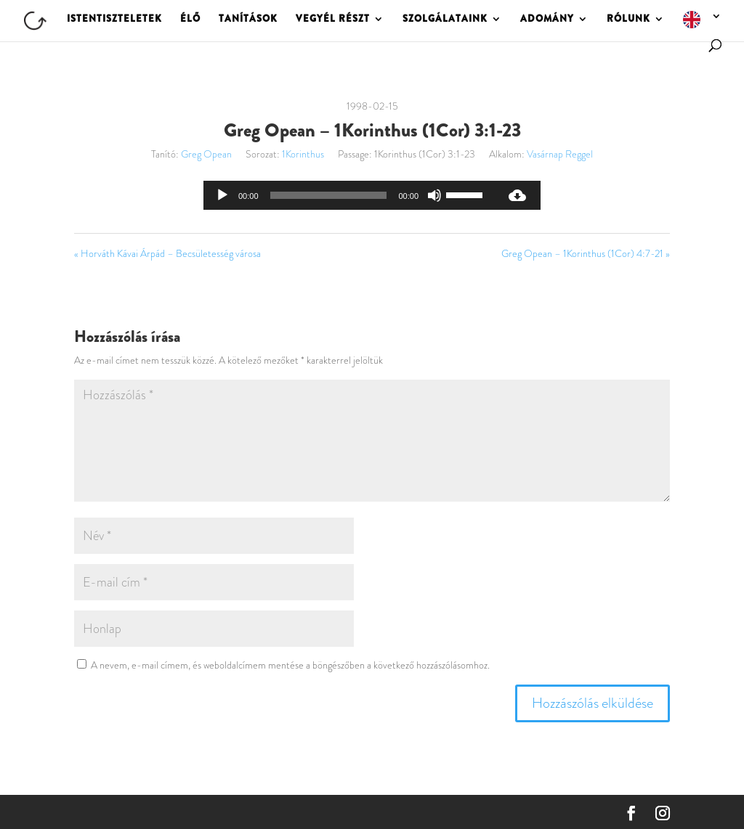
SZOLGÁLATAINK (445, 19)
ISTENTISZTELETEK (114, 19)
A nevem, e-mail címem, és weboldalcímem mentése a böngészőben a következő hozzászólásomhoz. (290, 665)
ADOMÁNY (547, 19)
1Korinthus (303, 154)
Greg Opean (206, 154)
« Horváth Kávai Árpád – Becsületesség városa (167, 253)
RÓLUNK (628, 19)
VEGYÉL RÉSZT (333, 19)
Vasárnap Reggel (560, 154)
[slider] (328, 195)
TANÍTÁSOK (248, 19)
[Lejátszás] (222, 195)
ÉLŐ (190, 19)
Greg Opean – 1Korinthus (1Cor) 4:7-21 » (585, 253)
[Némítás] (434, 195)
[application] (348, 195)
